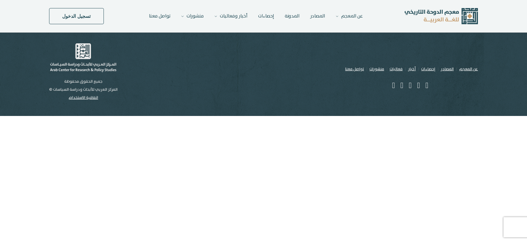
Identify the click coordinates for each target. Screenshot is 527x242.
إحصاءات (266, 16)
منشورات (376, 69)
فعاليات (396, 69)
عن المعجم (468, 69)
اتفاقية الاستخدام (83, 97)
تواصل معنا (159, 16)
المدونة (292, 16)
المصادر (317, 16)
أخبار (412, 69)
